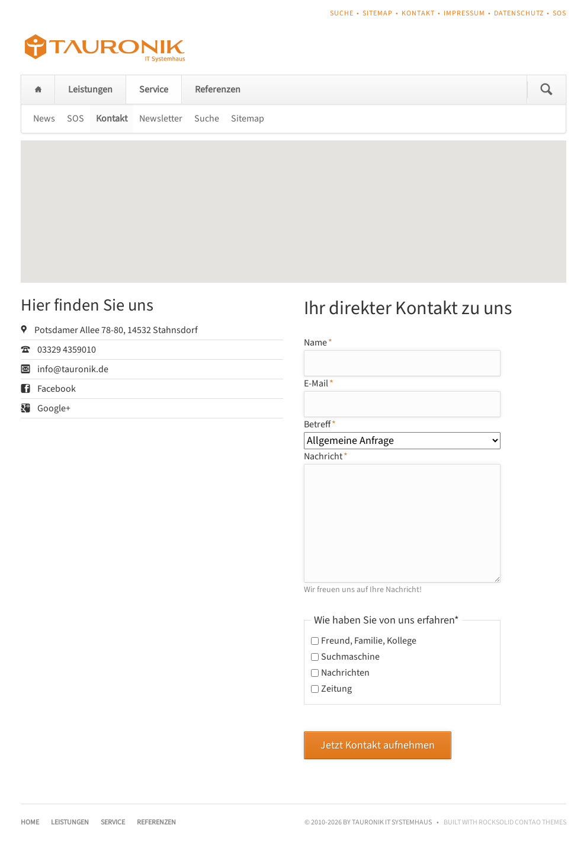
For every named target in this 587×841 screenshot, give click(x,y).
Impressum (464, 13)
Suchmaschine (350, 656)
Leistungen (90, 89)
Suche (342, 13)
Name (324, 342)
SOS (559, 13)
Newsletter (160, 118)
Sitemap (378, 13)
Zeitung (336, 688)
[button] (288, 198)
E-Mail (324, 383)
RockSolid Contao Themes (522, 822)
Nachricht (326, 456)
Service (153, 89)
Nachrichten (345, 672)
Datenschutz (519, 13)
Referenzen (217, 89)
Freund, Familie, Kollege (368, 640)
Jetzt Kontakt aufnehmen (377, 745)
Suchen (547, 89)
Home (37, 89)
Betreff (324, 424)
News (44, 118)
